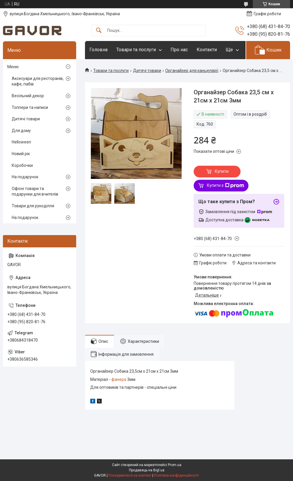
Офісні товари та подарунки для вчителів (35, 191)
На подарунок (25, 176)
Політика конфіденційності (176, 475)
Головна (98, 49)
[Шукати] (99, 30)
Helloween (21, 142)
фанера (118, 379)
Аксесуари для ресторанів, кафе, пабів (38, 81)
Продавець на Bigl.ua (146, 470)
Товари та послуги (136, 49)
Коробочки (22, 165)
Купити (222, 171)
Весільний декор (28, 95)
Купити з (225, 185)
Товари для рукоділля (33, 205)
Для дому (21, 130)
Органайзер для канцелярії (191, 70)
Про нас (179, 49)
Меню (13, 66)
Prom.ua (174, 465)
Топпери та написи (30, 107)
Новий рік (21, 153)
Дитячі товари (147, 70)
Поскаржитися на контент (129, 475)
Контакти (207, 49)
